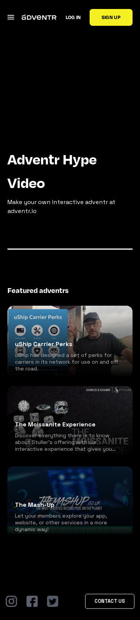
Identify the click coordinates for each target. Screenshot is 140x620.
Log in (73, 17)
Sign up (111, 17)
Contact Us (109, 601)
